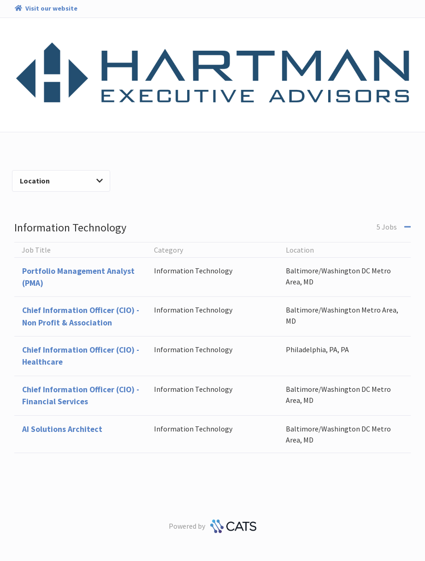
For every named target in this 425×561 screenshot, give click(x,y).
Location (61, 180)
